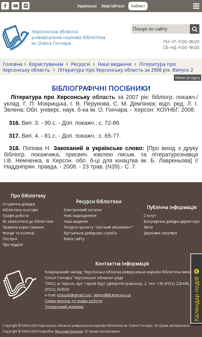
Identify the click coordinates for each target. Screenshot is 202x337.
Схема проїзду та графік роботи (73, 300)
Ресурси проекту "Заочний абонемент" (99, 227)
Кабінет (138, 5)
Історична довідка (19, 203)
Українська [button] (87, 5)
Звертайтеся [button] (112, 5)
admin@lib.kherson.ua (112, 295)
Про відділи (13, 244)
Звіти (148, 227)
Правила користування (23, 227)
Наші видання (115, 64)
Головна (12, 64)
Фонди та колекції (19, 232)
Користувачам (46, 64)
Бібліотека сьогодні (20, 209)
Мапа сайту (74, 238)
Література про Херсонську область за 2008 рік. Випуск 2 (125, 70)
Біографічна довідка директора (171, 221)
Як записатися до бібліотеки (28, 221)
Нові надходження (80, 215)
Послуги (10, 238)
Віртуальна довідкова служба (90, 232)
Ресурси (80, 64)
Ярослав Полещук (69, 331)
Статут (150, 215)
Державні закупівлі (160, 232)
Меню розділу (187, 77)
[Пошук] (194, 29)
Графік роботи (16, 215)
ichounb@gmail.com (74, 295)
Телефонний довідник (64, 306)
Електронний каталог (83, 209)
